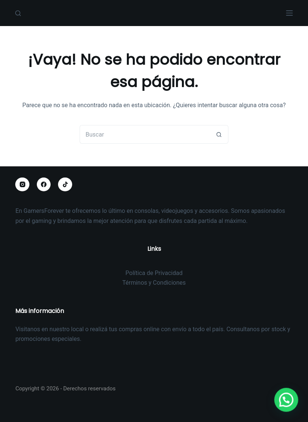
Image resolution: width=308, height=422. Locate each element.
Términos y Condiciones (154, 282)
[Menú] (289, 13)
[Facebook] (44, 185)
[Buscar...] (145, 134)
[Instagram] (22, 185)
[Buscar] (18, 13)
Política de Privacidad (153, 272)
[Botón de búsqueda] (219, 134)
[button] (288, 407)
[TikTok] (65, 185)
